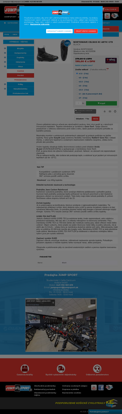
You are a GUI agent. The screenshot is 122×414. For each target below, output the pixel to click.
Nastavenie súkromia (39, 24)
